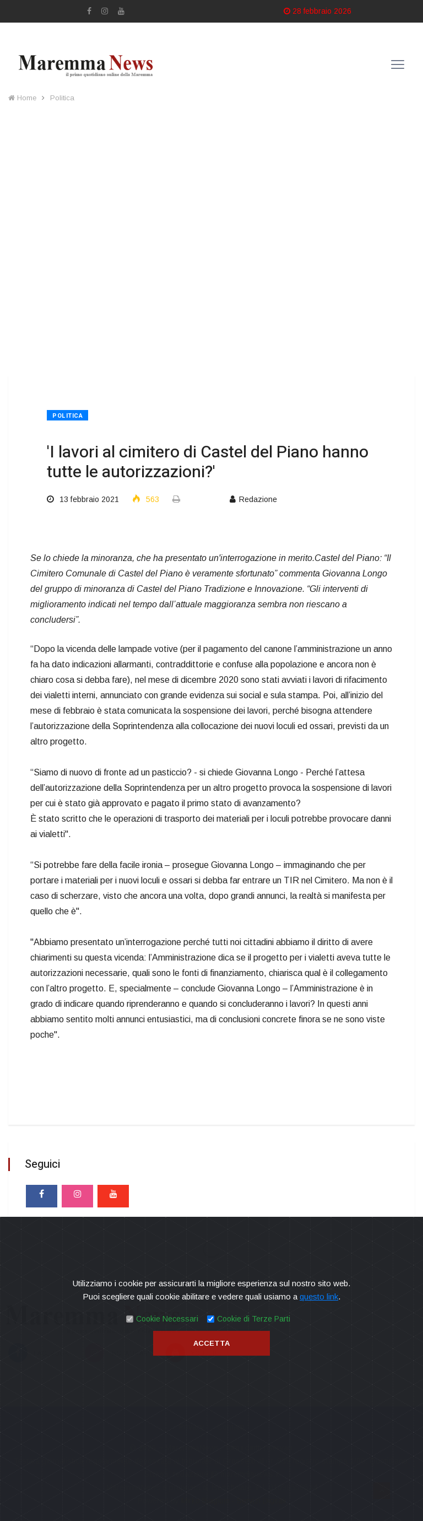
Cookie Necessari (167, 1318)
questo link (319, 1296)
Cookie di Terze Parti (253, 1318)
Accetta (211, 1343)
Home (22, 98)
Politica (62, 98)
